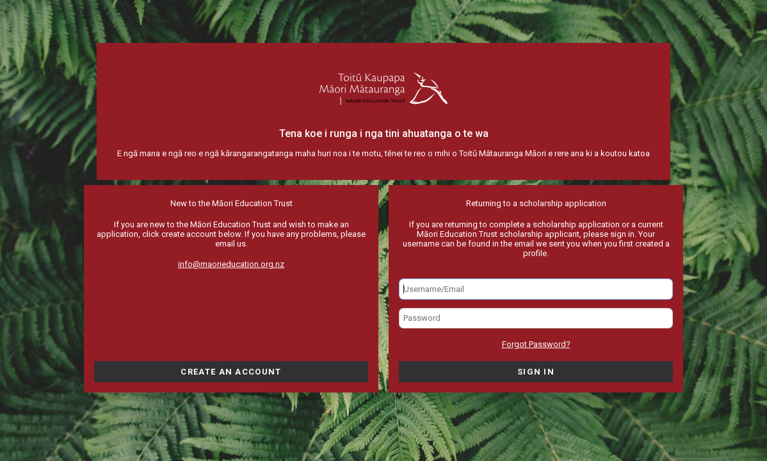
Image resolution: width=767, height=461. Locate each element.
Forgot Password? (536, 344)
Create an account (231, 371)
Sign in (535, 371)
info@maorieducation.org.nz (231, 264)
